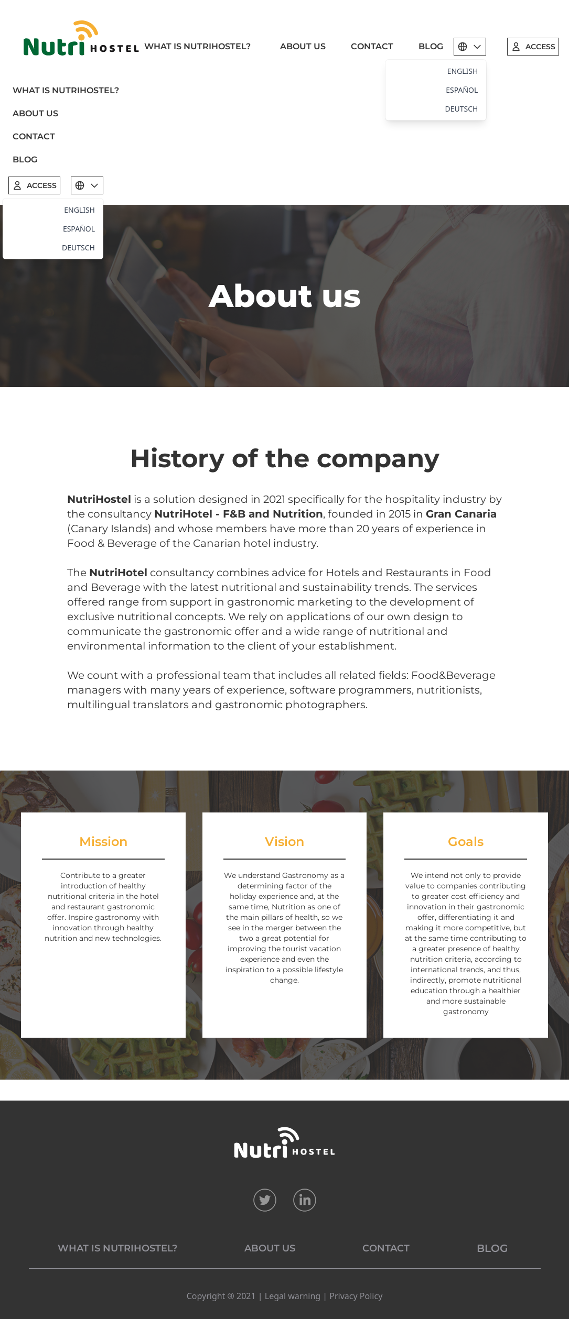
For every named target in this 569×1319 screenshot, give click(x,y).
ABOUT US (303, 46)
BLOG (430, 46)
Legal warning (292, 1296)
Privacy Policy (355, 1296)
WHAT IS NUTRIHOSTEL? (197, 46)
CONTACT (372, 46)
